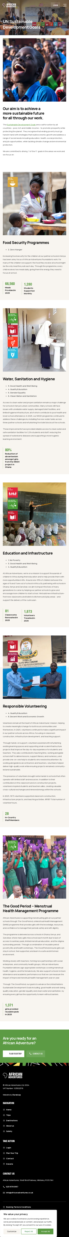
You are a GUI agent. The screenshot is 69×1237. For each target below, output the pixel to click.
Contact (8, 1158)
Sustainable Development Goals (21, 124)
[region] (28, 1223)
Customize (11, 1231)
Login (55, 5)
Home (7, 1109)
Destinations (10, 1120)
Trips (7, 1115)
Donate (8, 1164)
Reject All (29, 1231)
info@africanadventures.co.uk (19, 1192)
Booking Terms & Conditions (17, 1207)
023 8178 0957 (12, 1186)
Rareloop (17, 1095)
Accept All (45, 1231)
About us (8, 1126)
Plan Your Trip (10, 1153)
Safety (7, 1131)
